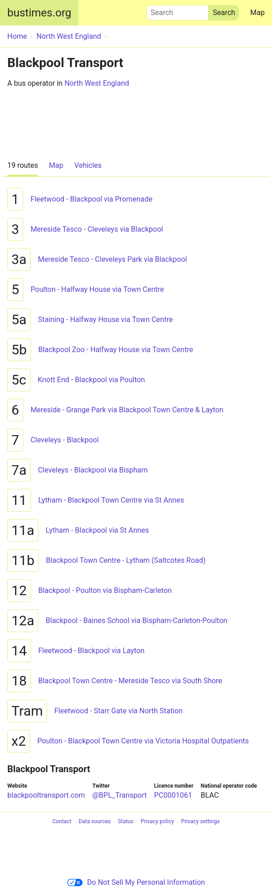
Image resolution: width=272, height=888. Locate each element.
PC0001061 (173, 795)
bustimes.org (39, 12)
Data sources (94, 822)
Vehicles (88, 165)
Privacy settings (200, 822)
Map (257, 12)
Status (125, 822)
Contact (62, 822)
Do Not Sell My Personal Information (136, 882)
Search (177, 10)
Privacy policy (157, 822)
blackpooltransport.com (46, 795)
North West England (96, 83)
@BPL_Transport (119, 795)
